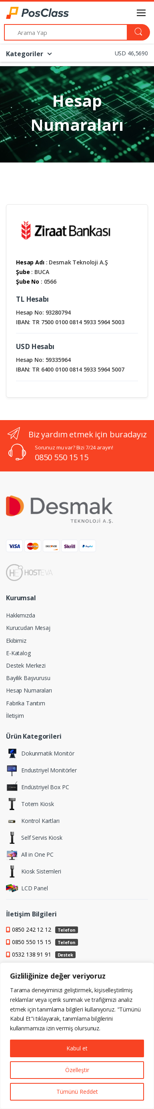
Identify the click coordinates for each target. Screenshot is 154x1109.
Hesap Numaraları (29, 690)
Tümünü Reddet (77, 1091)
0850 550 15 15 (61, 457)
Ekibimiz (16, 640)
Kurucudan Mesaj (28, 628)
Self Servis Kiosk (34, 838)
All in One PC (30, 855)
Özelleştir (77, 1070)
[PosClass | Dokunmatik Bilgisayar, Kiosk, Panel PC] (26, 13)
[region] (77, 1036)
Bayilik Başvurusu (28, 678)
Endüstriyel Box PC (37, 787)
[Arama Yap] (65, 32)
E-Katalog (18, 653)
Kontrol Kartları (33, 821)
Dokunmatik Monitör (40, 753)
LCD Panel (27, 888)
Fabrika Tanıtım (25, 703)
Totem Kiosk (30, 804)
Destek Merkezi (26, 665)
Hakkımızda (20, 615)
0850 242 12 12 (45, 929)
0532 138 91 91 (44, 954)
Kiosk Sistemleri (33, 871)
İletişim (15, 715)
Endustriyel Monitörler (41, 770)
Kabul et (77, 1048)
